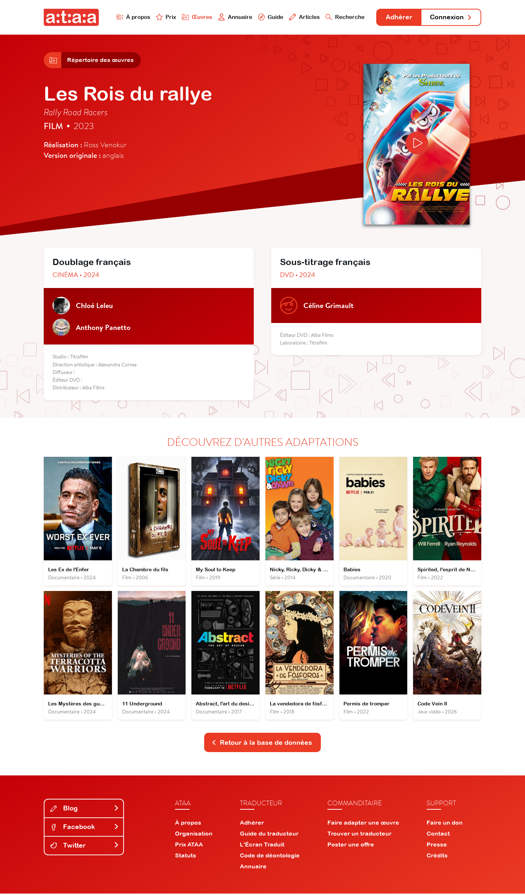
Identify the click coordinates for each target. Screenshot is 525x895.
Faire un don (445, 824)
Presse (437, 846)
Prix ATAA (189, 846)
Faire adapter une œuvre (363, 824)
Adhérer (398, 17)
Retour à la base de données (261, 744)
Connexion (451, 17)
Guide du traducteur (269, 835)
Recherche (344, 16)
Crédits (437, 856)
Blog (84, 810)
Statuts (185, 856)
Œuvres (196, 16)
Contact (438, 835)
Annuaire (234, 16)
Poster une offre (350, 846)
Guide (269, 16)
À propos (132, 16)
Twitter (84, 847)
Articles (303, 16)
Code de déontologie (270, 856)
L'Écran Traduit (262, 846)
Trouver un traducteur (359, 835)
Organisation (194, 835)
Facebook (84, 828)
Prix (165, 16)
